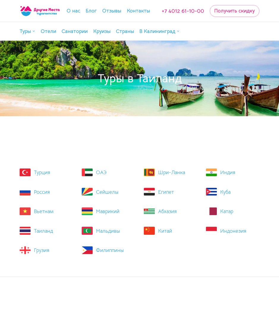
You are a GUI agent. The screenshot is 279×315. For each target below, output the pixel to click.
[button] (27, 31)
